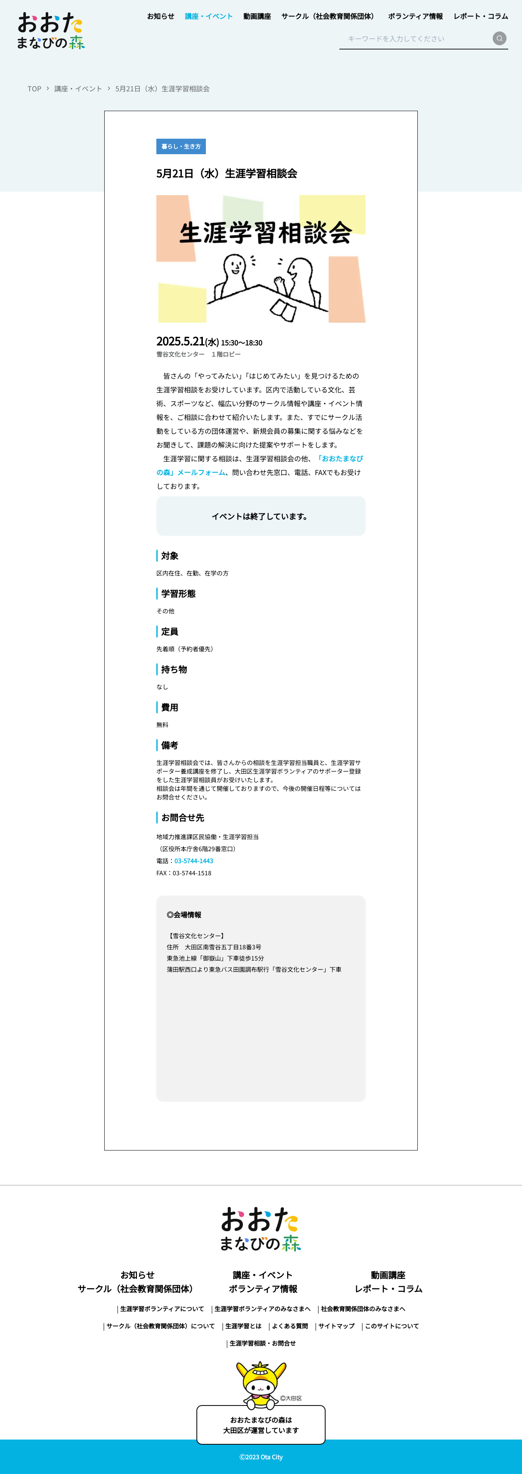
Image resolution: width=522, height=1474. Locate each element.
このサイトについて (392, 1326)
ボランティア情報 (415, 16)
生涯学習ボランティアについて (162, 1308)
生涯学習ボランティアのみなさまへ (262, 1308)
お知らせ (160, 16)
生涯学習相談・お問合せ (263, 1343)
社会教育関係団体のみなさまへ (363, 1308)
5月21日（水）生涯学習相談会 (162, 88)
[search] (499, 38)
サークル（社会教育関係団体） (329, 16)
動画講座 (257, 16)
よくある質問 (290, 1326)
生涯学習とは (243, 1326)
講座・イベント (209, 16)
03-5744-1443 (193, 860)
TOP (34, 88)
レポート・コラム (480, 16)
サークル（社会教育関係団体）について (160, 1326)
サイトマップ (336, 1326)
